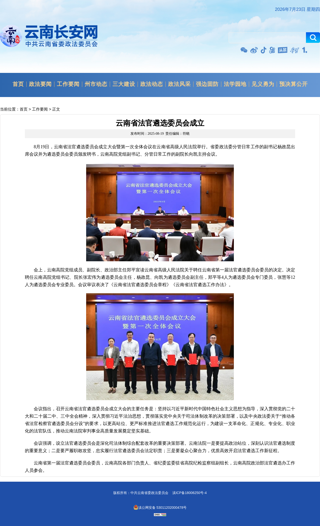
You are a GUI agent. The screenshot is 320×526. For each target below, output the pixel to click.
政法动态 (151, 84)
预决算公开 (293, 84)
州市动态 (96, 84)
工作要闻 (68, 84)
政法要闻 (40, 84)
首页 (18, 84)
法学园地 (235, 84)
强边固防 (207, 84)
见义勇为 (263, 84)
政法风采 (179, 84)
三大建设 (123, 84)
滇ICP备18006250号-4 (189, 493)
